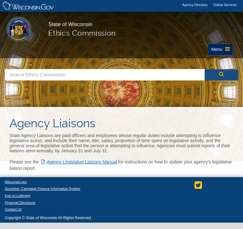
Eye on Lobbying (18, 196)
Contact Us (13, 210)
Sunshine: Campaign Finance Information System (44, 189)
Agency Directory (195, 5)
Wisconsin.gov (16, 182)
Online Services (225, 5)
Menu (221, 50)
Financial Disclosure (20, 203)
